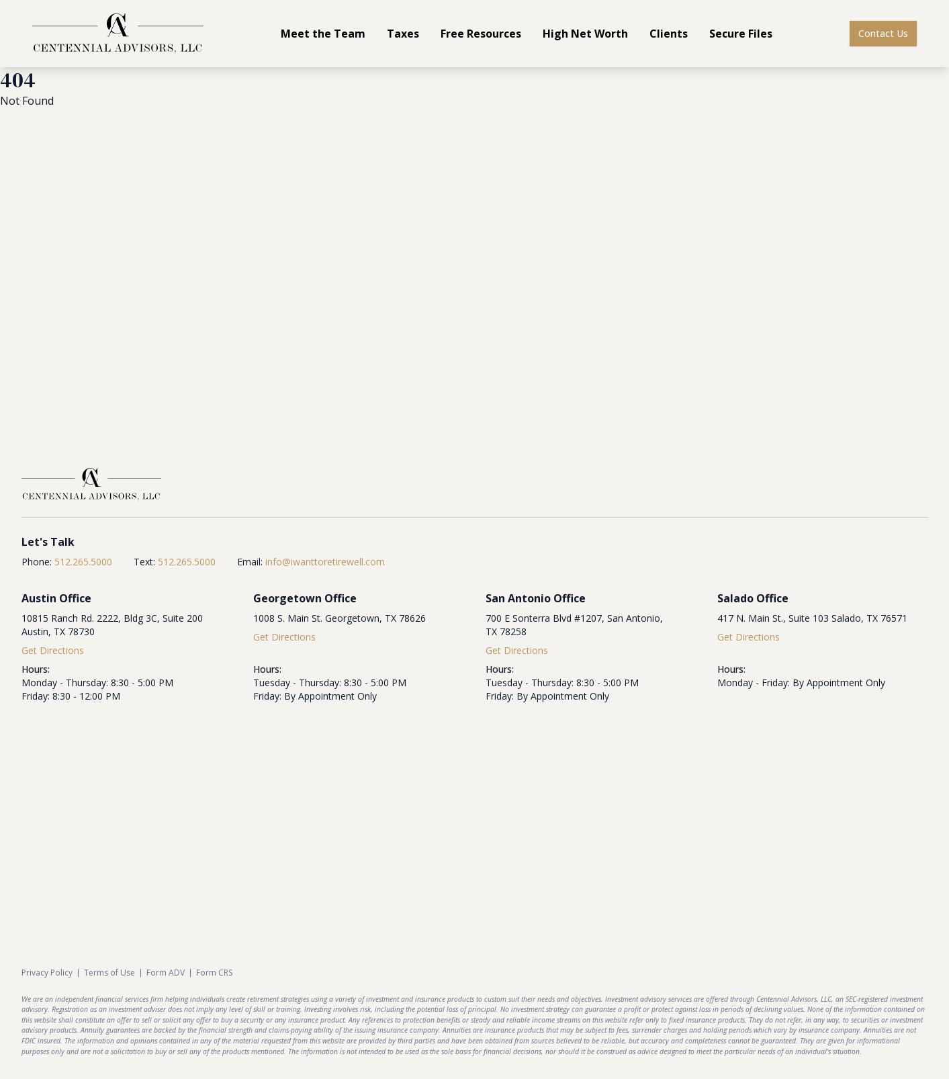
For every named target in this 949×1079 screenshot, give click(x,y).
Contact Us (883, 33)
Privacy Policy (47, 973)
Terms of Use (109, 973)
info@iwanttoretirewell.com (325, 561)
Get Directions (52, 650)
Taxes (403, 33)
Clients (668, 33)
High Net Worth (585, 33)
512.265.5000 (83, 561)
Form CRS (214, 973)
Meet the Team (323, 33)
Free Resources (481, 33)
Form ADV (165, 973)
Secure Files (740, 33)
